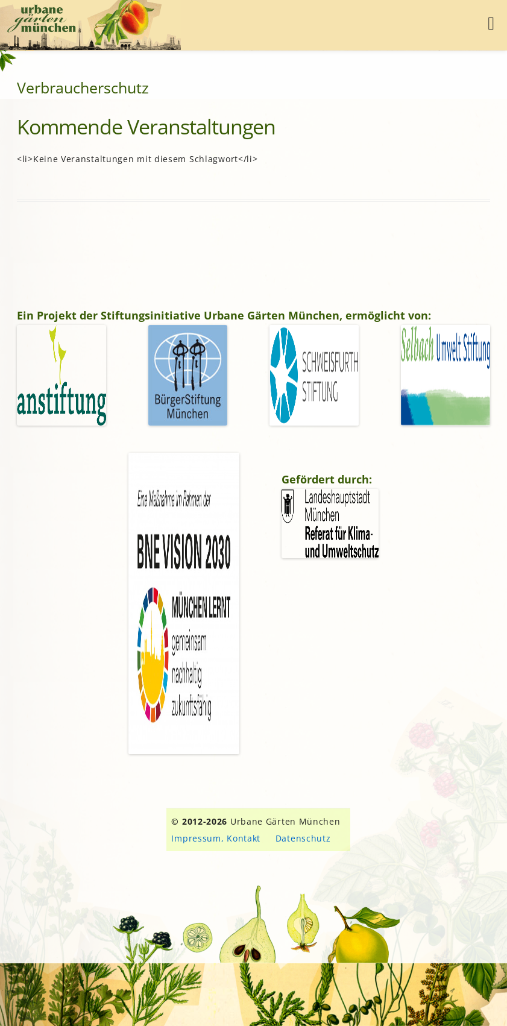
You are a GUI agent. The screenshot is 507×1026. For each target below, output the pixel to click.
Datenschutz (303, 838)
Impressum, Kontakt (215, 838)
